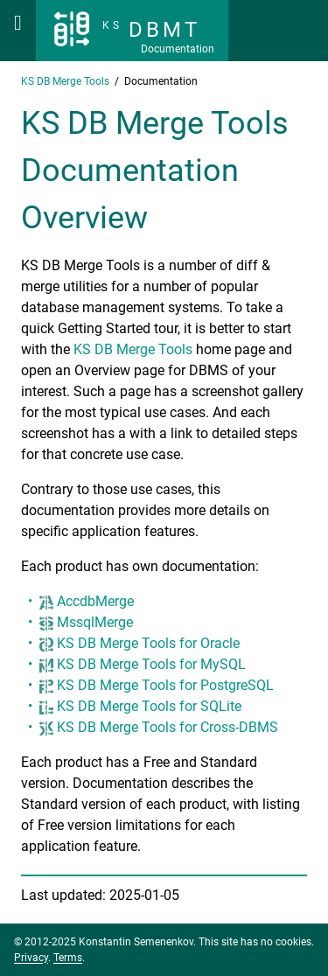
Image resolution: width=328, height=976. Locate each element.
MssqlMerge (95, 622)
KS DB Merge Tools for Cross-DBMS (167, 727)
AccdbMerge (95, 601)
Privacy (31, 958)
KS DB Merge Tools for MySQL (151, 664)
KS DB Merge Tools (132, 349)
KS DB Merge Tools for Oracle (148, 643)
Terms (67, 958)
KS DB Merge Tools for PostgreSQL (165, 685)
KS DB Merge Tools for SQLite (149, 706)
